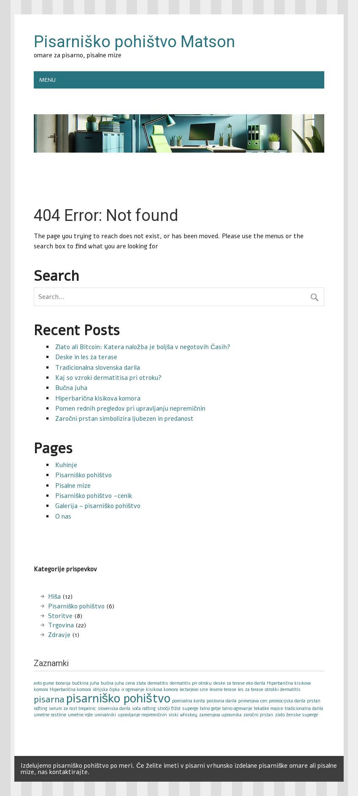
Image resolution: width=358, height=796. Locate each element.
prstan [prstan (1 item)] (313, 701)
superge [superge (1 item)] (190, 708)
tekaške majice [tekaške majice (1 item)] (268, 708)
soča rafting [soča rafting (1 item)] (144, 708)
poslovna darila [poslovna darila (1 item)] (222, 701)
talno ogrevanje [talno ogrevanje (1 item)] (237, 708)
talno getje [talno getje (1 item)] (210, 708)
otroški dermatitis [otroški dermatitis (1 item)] (282, 689)
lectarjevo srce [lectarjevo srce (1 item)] (194, 689)
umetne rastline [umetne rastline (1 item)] (50, 715)
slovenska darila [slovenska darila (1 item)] (114, 708)
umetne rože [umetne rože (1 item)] (80, 715)
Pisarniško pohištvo (83, 475)
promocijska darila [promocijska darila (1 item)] (287, 701)
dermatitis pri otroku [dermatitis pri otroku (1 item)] (191, 683)
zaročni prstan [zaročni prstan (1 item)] (258, 715)
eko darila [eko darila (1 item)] (255, 683)
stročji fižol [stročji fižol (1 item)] (168, 708)
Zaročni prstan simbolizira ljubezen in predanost (124, 418)
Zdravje (59, 635)
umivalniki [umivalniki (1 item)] (105, 715)
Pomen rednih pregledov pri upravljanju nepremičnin (130, 408)
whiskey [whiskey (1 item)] (188, 715)
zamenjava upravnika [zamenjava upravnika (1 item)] (220, 715)
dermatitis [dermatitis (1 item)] (158, 683)
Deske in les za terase (86, 357)
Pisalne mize (73, 485)
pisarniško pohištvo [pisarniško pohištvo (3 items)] (118, 698)
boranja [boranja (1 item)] (63, 683)
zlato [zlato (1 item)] (280, 715)
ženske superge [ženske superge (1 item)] (302, 715)
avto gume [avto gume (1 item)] (44, 683)
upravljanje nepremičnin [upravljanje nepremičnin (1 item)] (142, 715)
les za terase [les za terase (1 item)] (250, 689)
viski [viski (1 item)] (173, 715)
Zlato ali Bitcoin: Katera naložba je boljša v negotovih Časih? (142, 347)
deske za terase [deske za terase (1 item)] (229, 683)
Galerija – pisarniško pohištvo (97, 506)
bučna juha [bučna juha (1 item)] (112, 683)
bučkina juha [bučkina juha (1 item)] (85, 683)
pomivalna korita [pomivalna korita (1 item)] (188, 701)
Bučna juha (71, 388)
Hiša (54, 596)
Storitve (60, 616)
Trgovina (61, 625)
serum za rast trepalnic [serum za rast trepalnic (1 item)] (72, 708)
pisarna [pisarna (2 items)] (49, 699)
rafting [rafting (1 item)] (40, 708)
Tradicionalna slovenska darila (97, 367)
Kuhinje (66, 465)
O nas (63, 516)
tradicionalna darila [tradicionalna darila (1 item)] (304, 708)
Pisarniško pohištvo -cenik (93, 496)
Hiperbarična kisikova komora (97, 398)
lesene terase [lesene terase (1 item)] (223, 689)
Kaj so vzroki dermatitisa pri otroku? (108, 378)
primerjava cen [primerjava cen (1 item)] (252, 701)
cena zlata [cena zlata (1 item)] (136, 683)
